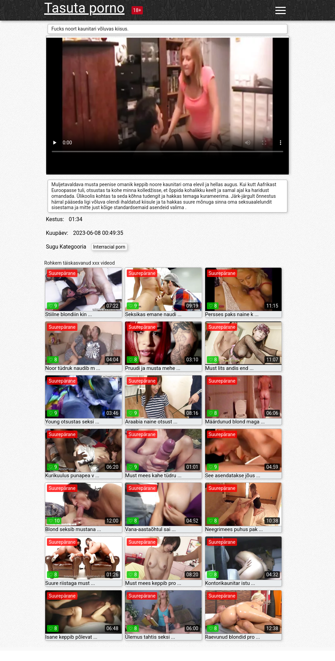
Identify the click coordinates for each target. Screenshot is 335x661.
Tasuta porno (84, 8)
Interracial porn (109, 247)
